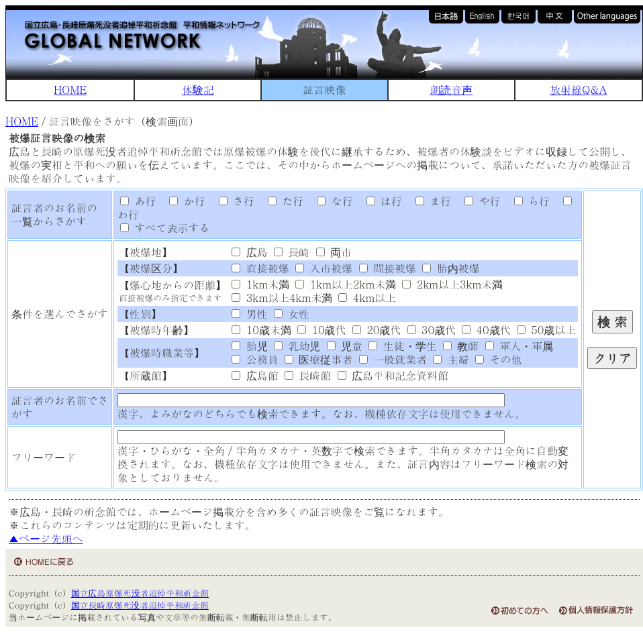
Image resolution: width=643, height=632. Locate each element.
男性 (249, 313)
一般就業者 (393, 359)
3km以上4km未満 (282, 297)
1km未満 (260, 284)
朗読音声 (451, 89)
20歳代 (376, 329)
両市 (334, 252)
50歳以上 (546, 329)
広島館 (255, 375)
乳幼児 (297, 346)
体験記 (198, 89)
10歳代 (321, 329)
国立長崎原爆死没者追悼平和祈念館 (140, 604)
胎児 (249, 346)
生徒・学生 (402, 346)
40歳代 (486, 329)
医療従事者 (318, 359)
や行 (478, 201)
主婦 (450, 359)
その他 (498, 359)
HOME (70, 89)
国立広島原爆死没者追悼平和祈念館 (140, 592)
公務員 (255, 359)
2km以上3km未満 (452, 284)
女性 (291, 313)
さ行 (231, 201)
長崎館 (308, 375)
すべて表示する (164, 227)
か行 (182, 201)
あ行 (138, 201)
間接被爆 (387, 268)
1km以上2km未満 (345, 284)
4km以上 (367, 297)
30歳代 (431, 329)
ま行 (428, 201)
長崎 (291, 252)
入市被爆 (323, 268)
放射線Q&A (578, 89)
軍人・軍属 (519, 346)
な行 (330, 201)
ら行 (527, 201)
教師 (461, 346)
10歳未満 (261, 329)
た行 (280, 201)
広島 (249, 252)
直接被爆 (260, 268)
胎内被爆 (450, 268)
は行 (379, 201)
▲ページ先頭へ (46, 538)
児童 (344, 346)
